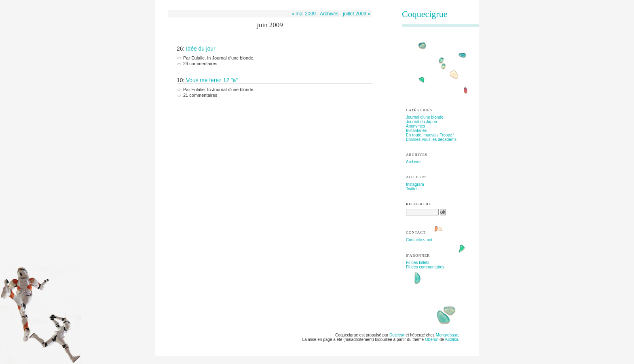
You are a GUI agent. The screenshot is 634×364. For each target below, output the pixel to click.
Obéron (431, 339)
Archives (329, 14)
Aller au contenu (177, 2)
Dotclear (396, 335)
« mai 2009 (304, 14)
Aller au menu (208, 2)
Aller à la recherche (241, 2)
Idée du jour (201, 49)
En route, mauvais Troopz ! (430, 135)
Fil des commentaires (425, 267)
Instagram (415, 184)
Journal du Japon (421, 121)
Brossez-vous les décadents (431, 139)
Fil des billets (417, 262)
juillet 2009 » (356, 14)
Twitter (412, 189)
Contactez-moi (419, 240)
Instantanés (416, 130)
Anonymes (415, 126)
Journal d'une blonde (425, 117)
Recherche (418, 204)
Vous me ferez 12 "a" (212, 80)
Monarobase (447, 335)
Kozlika (451, 339)
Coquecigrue (424, 14)
